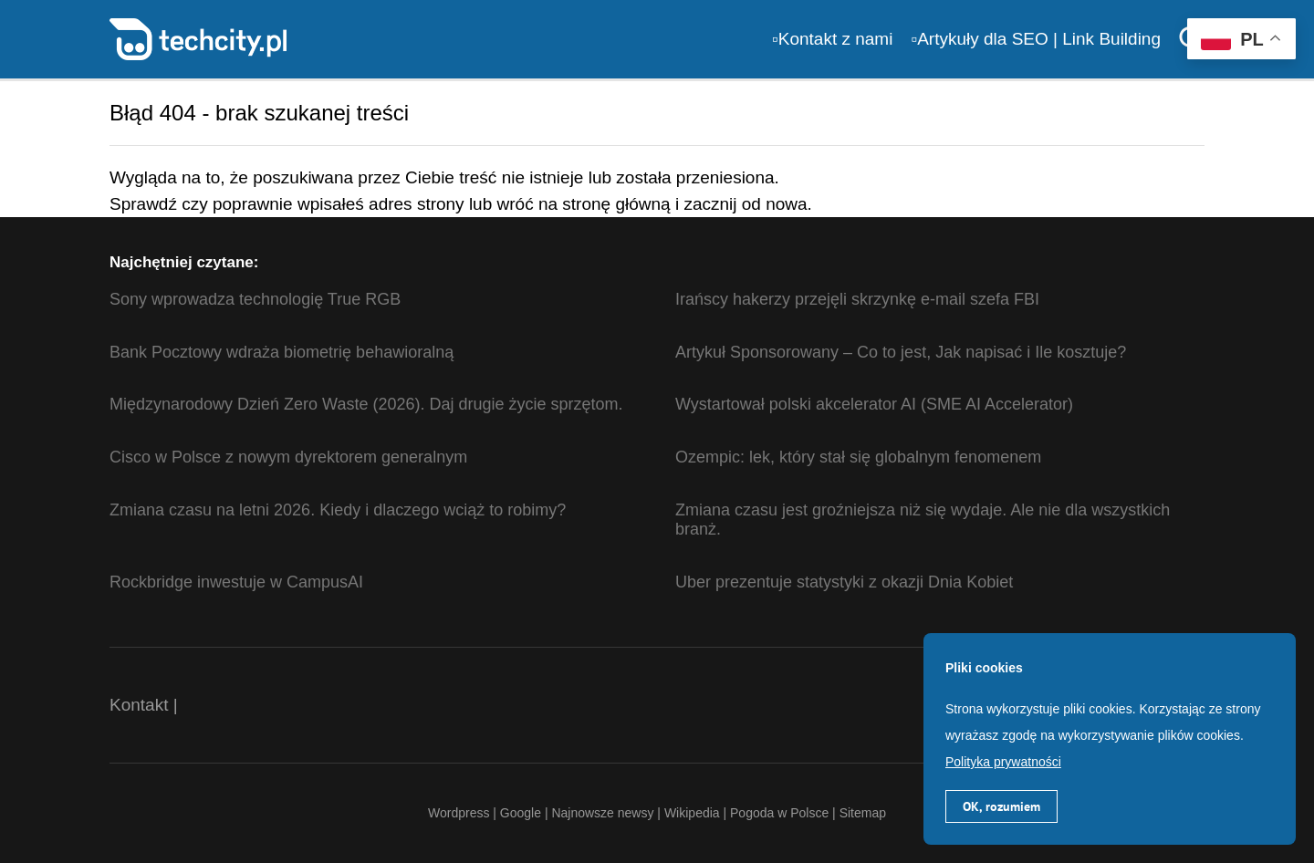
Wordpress (458, 813)
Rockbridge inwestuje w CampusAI (236, 582)
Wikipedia (692, 813)
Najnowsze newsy (602, 813)
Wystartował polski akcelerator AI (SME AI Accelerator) (874, 404)
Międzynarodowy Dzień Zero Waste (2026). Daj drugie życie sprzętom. (366, 404)
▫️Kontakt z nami (832, 38)
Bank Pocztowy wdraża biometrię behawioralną (282, 352)
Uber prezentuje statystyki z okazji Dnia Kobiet (844, 582)
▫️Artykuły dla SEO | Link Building (1036, 38)
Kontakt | (144, 704)
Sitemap (863, 813)
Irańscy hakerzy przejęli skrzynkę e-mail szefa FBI (857, 299)
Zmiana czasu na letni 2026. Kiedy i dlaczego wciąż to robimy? (338, 510)
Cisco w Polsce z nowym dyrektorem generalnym (288, 457)
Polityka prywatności (1003, 761)
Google (522, 813)
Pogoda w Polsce (779, 813)
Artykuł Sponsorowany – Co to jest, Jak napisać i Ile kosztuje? (900, 352)
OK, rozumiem (1001, 806)
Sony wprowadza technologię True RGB (255, 299)
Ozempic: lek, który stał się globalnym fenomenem (858, 457)
